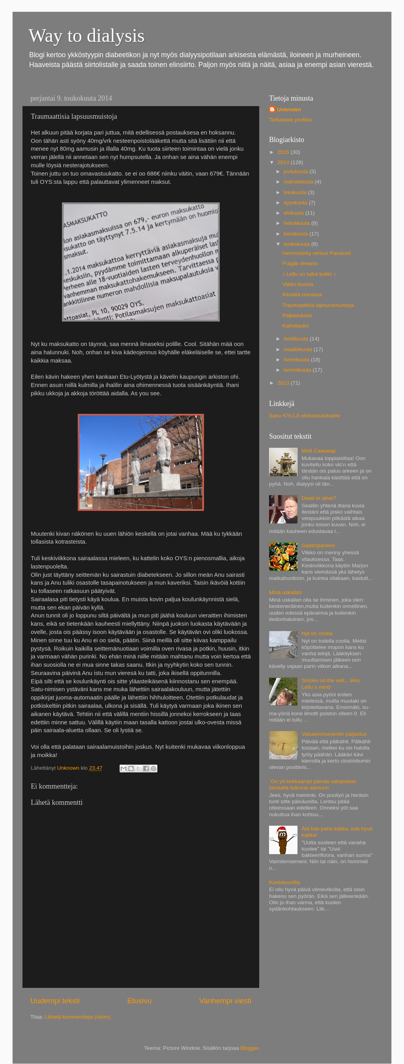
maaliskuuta (299, 349)
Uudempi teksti (55, 1001)
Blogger (250, 1048)
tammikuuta (298, 370)
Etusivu (139, 1001)
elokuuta (294, 213)
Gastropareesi (318, 545)
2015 (284, 152)
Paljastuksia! (297, 315)
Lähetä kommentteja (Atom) (77, 1017)
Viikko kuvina (298, 284)
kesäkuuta (296, 234)
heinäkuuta (297, 223)
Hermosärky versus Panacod (316, 253)
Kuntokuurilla (284, 882)
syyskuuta (296, 203)
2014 (284, 162)
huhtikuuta (297, 339)
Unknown (289, 109)
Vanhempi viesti (225, 1001)
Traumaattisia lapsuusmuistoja (318, 305)
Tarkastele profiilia (290, 120)
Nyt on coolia (316, 633)
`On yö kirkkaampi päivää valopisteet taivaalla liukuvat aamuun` (312, 784)
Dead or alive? (318, 498)
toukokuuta (297, 244)
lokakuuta (296, 192)
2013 (284, 383)
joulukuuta (296, 171)
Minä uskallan (285, 592)
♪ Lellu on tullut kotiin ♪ (309, 274)
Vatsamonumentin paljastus (334, 734)
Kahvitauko (295, 326)
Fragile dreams (300, 263)
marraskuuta (299, 182)
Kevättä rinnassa (302, 294)
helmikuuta (297, 360)
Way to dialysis (86, 35)
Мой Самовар (318, 451)
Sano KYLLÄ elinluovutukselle (304, 416)
